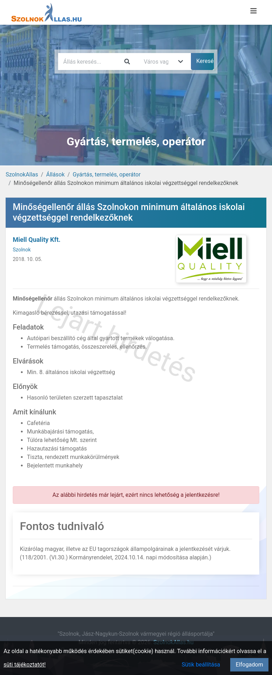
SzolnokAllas (22, 174)
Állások (55, 174)
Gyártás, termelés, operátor (107, 174)
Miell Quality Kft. (37, 239)
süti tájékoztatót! (25, 664)
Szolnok (22, 250)
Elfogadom (249, 664)
